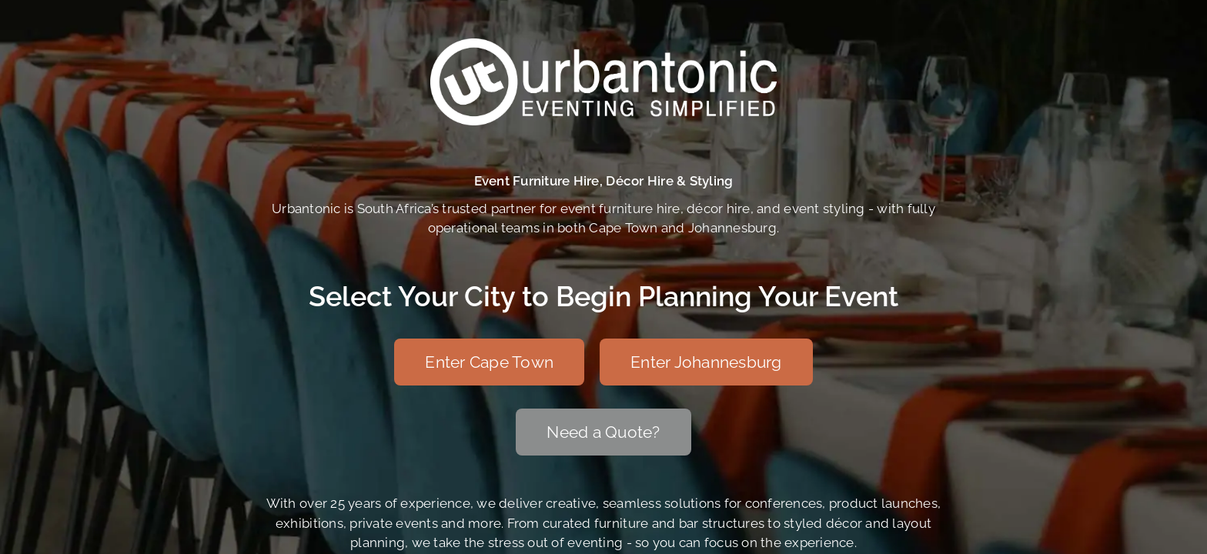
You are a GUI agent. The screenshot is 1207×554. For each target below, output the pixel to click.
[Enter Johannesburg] (706, 362)
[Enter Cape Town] (489, 362)
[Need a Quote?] (603, 432)
